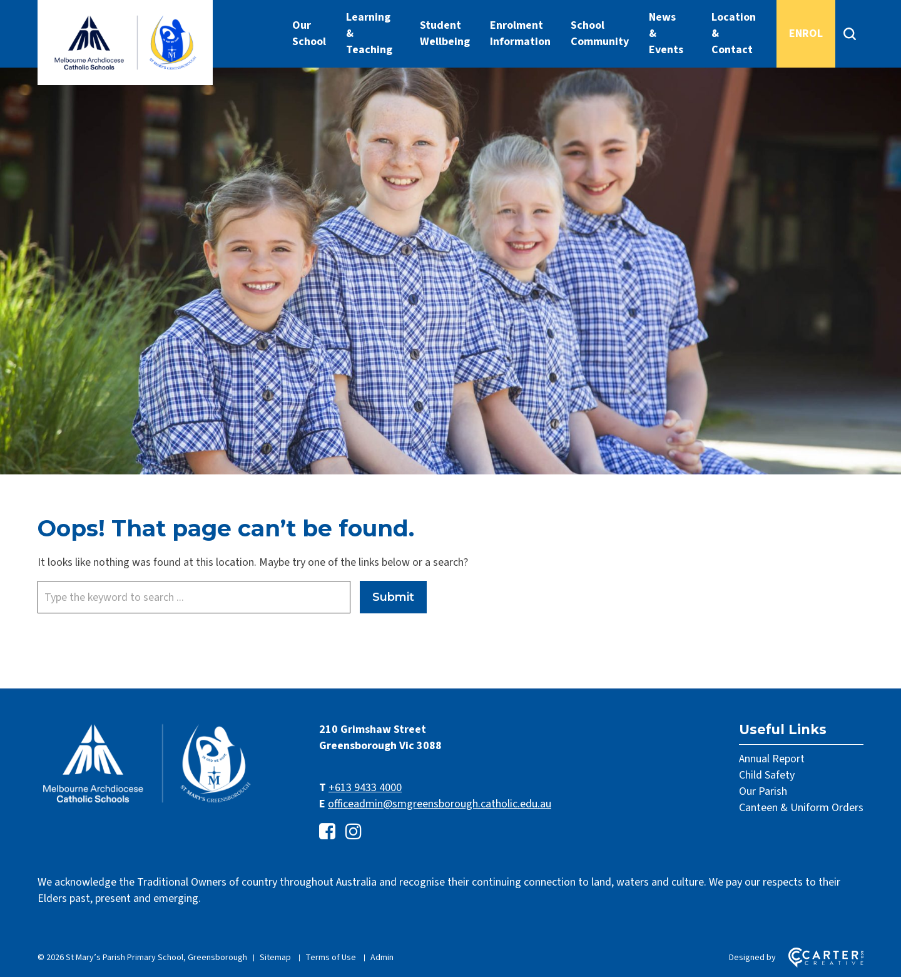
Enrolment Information (520, 33)
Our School (309, 33)
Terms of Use (330, 957)
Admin (382, 957)
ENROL (806, 33)
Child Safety (767, 775)
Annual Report (772, 759)
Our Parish (763, 791)
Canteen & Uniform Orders (801, 808)
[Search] (849, 34)
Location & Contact (733, 33)
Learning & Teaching (369, 33)
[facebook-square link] (327, 832)
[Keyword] (194, 597)
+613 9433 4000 (365, 787)
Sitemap (275, 957)
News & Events (666, 33)
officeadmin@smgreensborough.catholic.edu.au (439, 804)
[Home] (147, 803)
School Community (600, 33)
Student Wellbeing (445, 33)
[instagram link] (353, 832)
